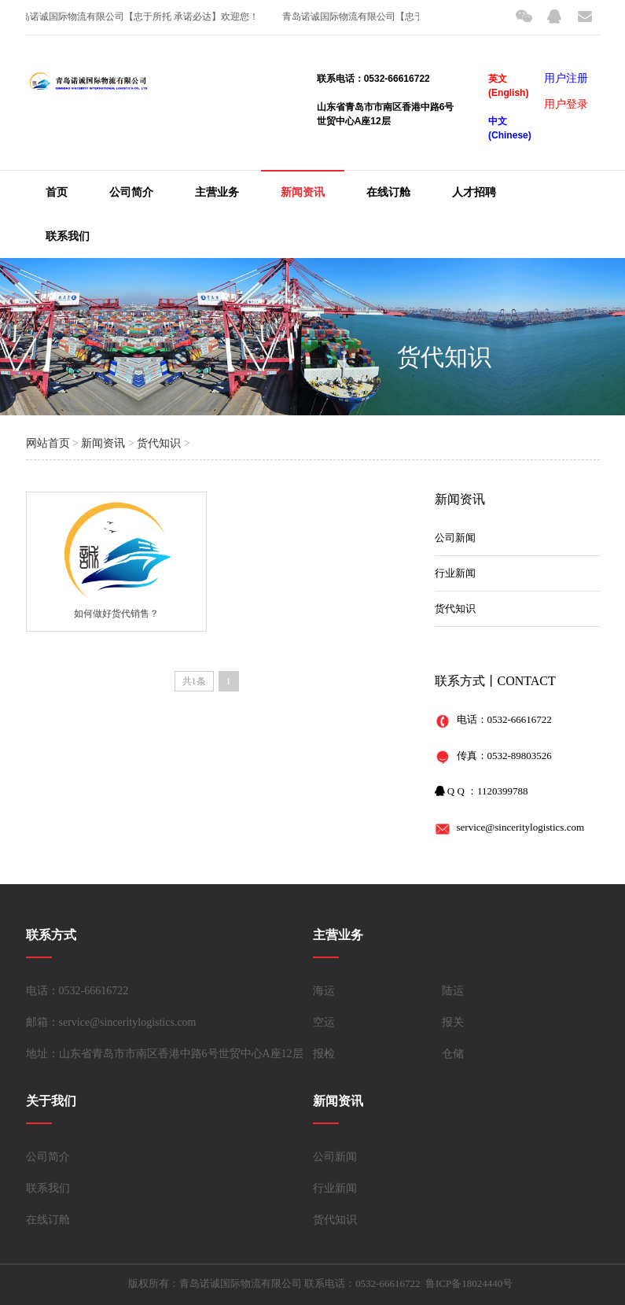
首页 (57, 192)
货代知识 (444, 357)
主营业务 (217, 192)
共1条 (194, 681)
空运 (324, 1022)
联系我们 (68, 236)
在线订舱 (388, 192)
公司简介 (131, 192)
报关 (453, 1022)
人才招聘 (474, 192)
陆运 (453, 991)
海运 (324, 991)
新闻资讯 (303, 192)
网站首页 (48, 443)
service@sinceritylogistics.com (521, 827)
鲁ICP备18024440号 (469, 1283)
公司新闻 (455, 538)
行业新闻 (455, 573)
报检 (324, 1054)
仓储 (453, 1054)
